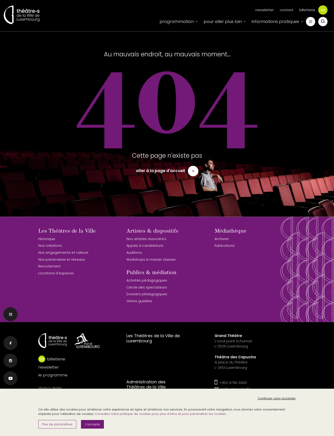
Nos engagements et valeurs (63, 252)
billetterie (313, 10)
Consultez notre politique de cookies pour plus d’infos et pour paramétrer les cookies (161, 414)
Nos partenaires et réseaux (61, 259)
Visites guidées (139, 301)
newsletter (264, 9)
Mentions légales (50, 387)
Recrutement (49, 266)
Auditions (134, 252)
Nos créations (50, 245)
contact (286, 9)
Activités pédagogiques (146, 280)
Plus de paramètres (57, 424)
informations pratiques (275, 21)
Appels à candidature (144, 245)
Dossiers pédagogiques (146, 294)
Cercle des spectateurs (146, 287)
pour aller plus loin (223, 21)
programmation (177, 21)
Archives (222, 239)
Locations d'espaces (56, 273)
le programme (52, 375)
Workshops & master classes (151, 259)
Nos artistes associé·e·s (146, 239)
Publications (225, 245)
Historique (46, 239)
